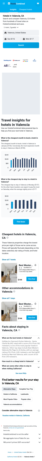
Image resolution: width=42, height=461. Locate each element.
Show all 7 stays (8, 298)
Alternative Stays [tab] (9, 389)
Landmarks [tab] (25, 394)
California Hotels (12, 457)
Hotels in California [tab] (10, 394)
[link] (21, 221)
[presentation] (7, 238)
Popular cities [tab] (26, 399)
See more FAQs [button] (21, 373)
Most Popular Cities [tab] (10, 399)
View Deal (31, 279)
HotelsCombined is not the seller (22, 434)
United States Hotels (20, 452)
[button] (3, 3)
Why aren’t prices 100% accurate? (22, 442)
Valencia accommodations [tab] (12, 404)
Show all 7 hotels (9, 260)
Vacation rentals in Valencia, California (16, 415)
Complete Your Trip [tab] (26, 389)
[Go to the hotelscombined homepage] (16, 3)
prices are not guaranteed (16, 428)
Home (9, 452)
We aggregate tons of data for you (22, 438)
